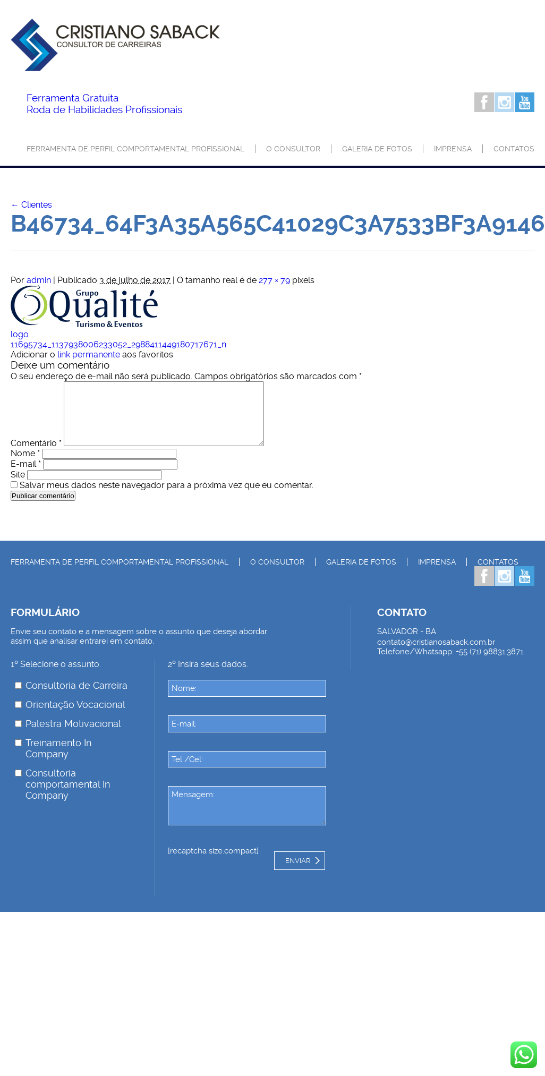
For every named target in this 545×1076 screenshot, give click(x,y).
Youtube (524, 102)
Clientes (31, 205)
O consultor (293, 148)
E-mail (26, 477)
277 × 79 (274, 280)
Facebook (484, 102)
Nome (25, 466)
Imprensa (453, 148)
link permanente (88, 354)
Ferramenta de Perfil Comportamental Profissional (135, 148)
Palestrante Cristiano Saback (115, 52)
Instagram (504, 102)
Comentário (36, 456)
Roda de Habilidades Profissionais (104, 104)
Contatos (513, 148)
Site (18, 487)
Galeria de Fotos (377, 148)
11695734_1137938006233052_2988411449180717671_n (118, 344)
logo (20, 334)
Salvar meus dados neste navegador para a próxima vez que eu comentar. (166, 498)
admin (39, 280)
